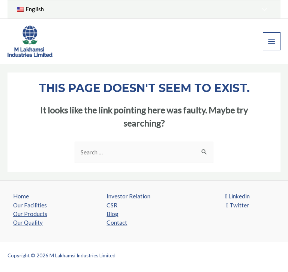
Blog (112, 213)
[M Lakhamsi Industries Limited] (30, 41)
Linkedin (237, 196)
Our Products (30, 213)
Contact (116, 222)
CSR (111, 205)
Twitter (237, 205)
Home (21, 196)
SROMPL (270, 255)
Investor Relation (128, 196)
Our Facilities (30, 205)
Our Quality (28, 222)
